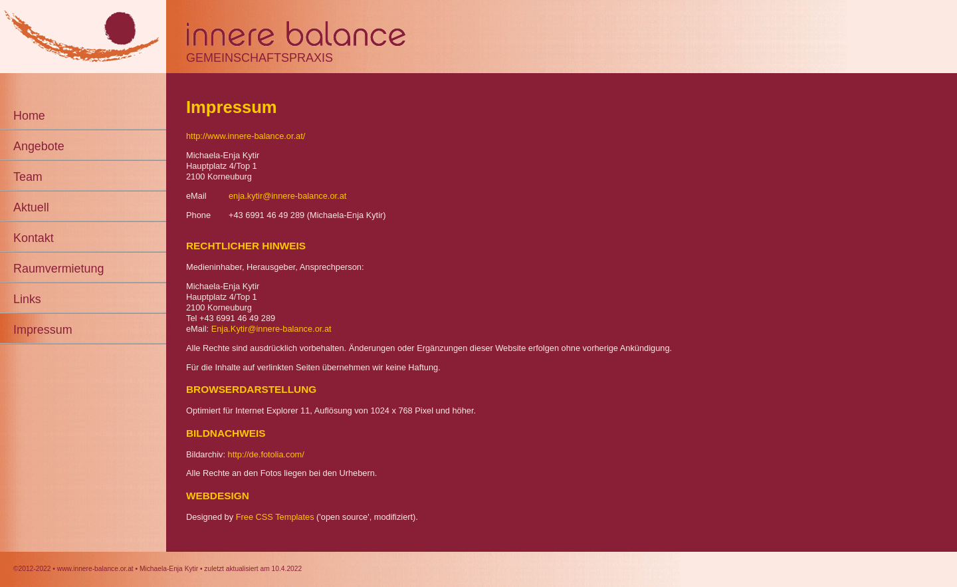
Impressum (42, 329)
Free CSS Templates (275, 517)
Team (28, 176)
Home (29, 115)
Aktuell (31, 207)
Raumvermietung (58, 268)
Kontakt (33, 238)
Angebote (38, 146)
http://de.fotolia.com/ (266, 454)
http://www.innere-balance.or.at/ (245, 136)
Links (27, 299)
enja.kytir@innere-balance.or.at (287, 196)
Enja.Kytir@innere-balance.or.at (271, 329)
